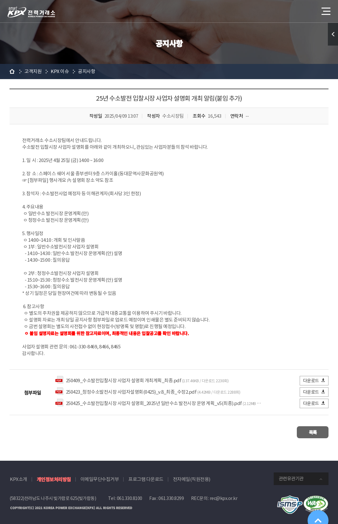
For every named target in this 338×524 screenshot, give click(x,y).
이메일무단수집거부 (99, 478)
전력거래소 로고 (31, 12)
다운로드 (314, 380)
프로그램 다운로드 (145, 478)
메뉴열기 (325, 9)
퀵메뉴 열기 (333, 34)
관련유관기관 (291, 477)
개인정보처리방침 (54, 478)
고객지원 (32, 71)
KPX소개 (18, 478)
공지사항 (86, 71)
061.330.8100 (129, 497)
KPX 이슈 (60, 71)
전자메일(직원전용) (191, 478)
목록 (309, 431)
